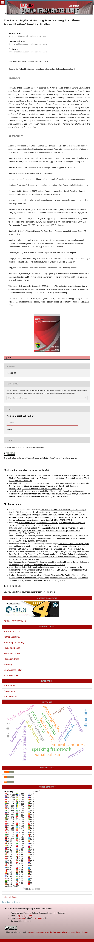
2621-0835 (20, 918)
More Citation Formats (17, 398)
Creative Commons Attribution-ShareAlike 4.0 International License (51, 458)
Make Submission (12, 631)
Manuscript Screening (14, 642)
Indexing (8, 664)
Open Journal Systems (11, 902)
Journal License (11, 675)
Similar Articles (12, 504)
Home (7, 13)
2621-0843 (38, 918)
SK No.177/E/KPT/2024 (15, 621)
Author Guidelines (12, 637)
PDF (10, 358)
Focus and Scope (12, 648)
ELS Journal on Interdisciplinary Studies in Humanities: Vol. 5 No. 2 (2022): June (48, 512)
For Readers (9, 685)
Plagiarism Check (12, 659)
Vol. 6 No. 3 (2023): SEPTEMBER (35, 13)
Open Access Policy (13, 670)
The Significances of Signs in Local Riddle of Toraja (57, 562)
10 (19, 586)
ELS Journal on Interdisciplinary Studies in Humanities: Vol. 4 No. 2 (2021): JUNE (51, 549)
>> (23, 586)
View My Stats (10, 897)
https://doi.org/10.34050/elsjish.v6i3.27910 (30, 61)
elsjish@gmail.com (24, 916)
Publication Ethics (12, 653)
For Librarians (10, 696)
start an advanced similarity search (29, 592)
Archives (15, 13)
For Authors (9, 691)
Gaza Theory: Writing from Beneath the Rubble (38, 523)
